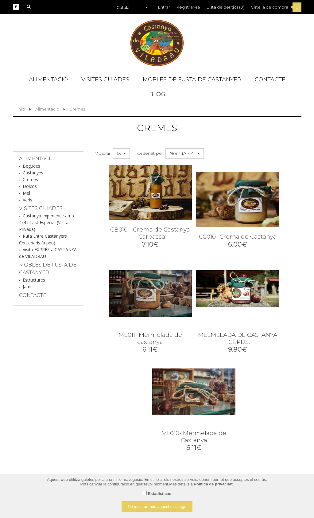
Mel (26, 193)
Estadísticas (159, 493)
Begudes (31, 166)
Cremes (77, 109)
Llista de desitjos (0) (225, 7)
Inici (21, 109)
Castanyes (33, 173)
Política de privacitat (213, 484)
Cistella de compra (269, 7)
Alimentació (48, 79)
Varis (27, 200)
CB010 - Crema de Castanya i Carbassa (150, 233)
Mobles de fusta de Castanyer (192, 79)
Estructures (34, 280)
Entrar (164, 7)
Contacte (270, 79)
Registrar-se (188, 7)
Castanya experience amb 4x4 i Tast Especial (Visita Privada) (46, 222)
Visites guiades (105, 79)
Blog (157, 94)
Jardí (27, 287)
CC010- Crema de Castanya (238, 236)
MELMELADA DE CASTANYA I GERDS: (237, 338)
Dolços (30, 186)
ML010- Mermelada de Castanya (193, 437)
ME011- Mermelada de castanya (150, 338)
